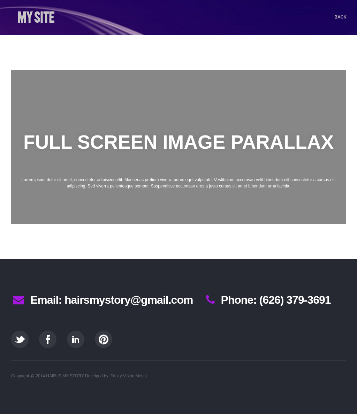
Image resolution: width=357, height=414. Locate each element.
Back (340, 17)
